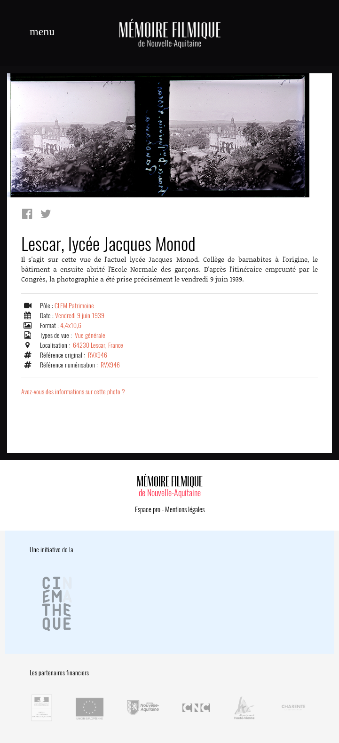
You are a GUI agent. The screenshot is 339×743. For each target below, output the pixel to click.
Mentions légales (185, 509)
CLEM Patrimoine (74, 305)
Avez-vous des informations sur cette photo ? (73, 391)
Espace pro (147, 509)
